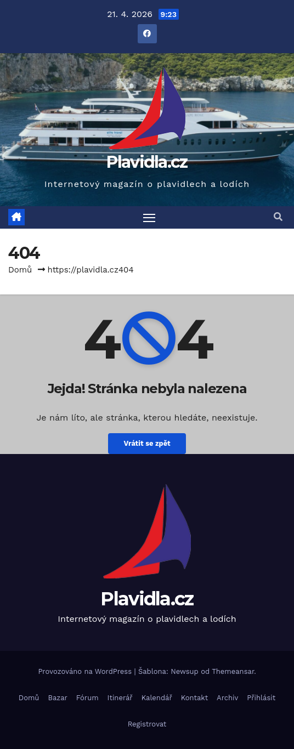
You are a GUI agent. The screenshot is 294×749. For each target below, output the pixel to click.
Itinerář (120, 698)
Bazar (57, 698)
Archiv (227, 698)
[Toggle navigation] (149, 217)
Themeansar (233, 671)
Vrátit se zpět (146, 443)
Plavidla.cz (146, 162)
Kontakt (194, 698)
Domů (20, 270)
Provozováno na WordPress (86, 671)
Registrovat (147, 724)
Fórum (87, 698)
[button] (278, 217)
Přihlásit (261, 698)
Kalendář (157, 698)
